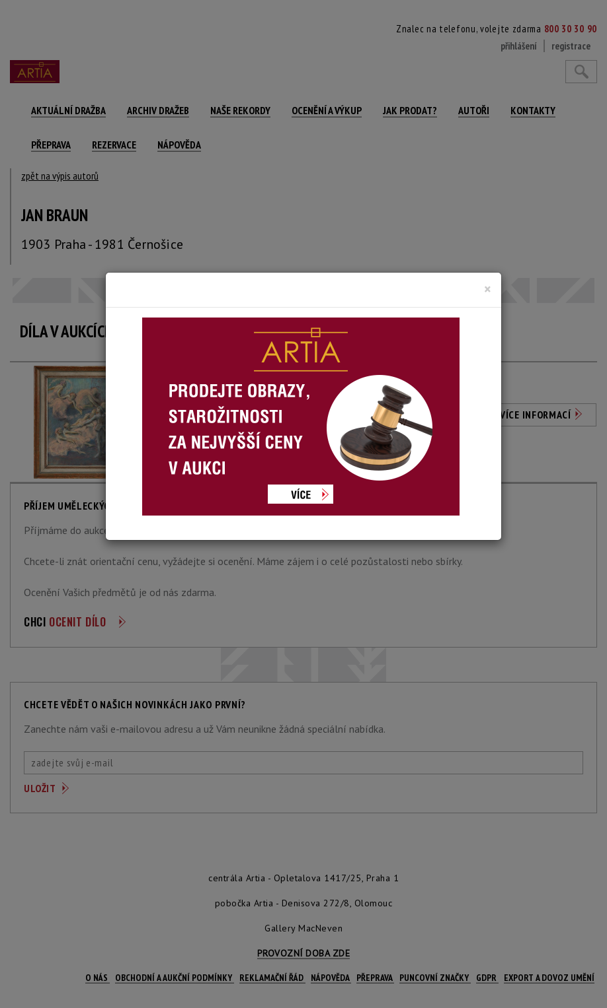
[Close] (487, 289)
